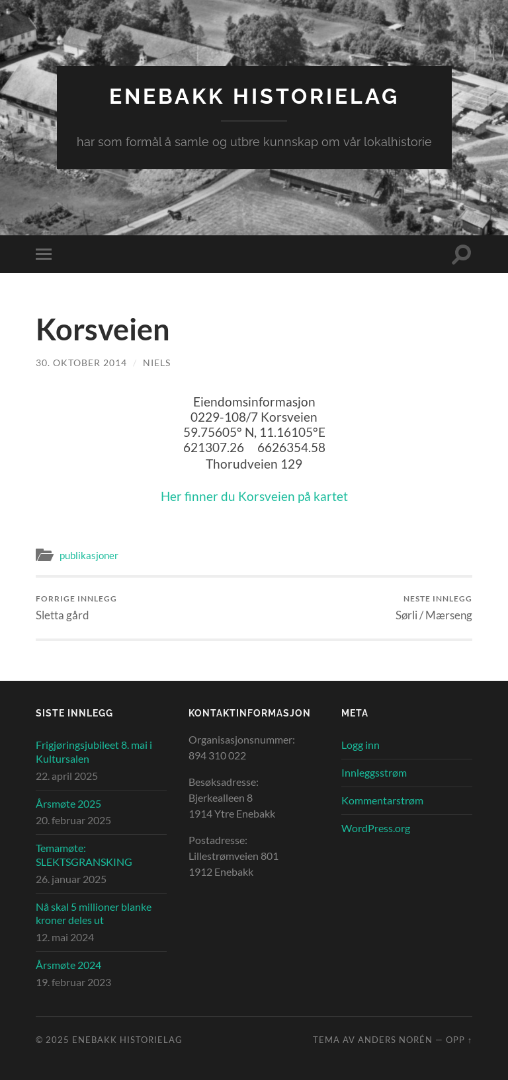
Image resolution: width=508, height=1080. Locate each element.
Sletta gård (76, 608)
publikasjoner (89, 555)
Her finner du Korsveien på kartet (254, 496)
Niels (157, 362)
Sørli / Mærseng (434, 608)
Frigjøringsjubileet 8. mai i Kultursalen (94, 751)
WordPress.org (375, 828)
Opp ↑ (459, 1039)
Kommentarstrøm (382, 800)
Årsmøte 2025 (68, 803)
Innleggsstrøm (374, 772)
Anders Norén (395, 1039)
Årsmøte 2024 (68, 964)
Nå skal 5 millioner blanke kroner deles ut (93, 913)
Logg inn (360, 744)
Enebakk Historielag (254, 96)
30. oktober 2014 (81, 362)
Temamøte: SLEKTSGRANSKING (84, 854)
